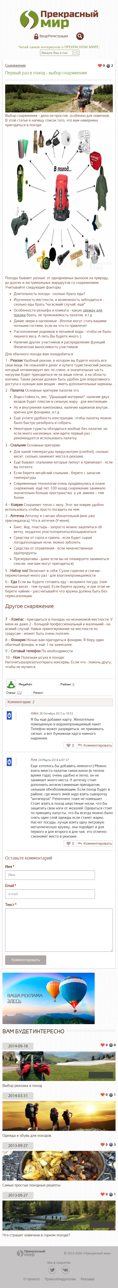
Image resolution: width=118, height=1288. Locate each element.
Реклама (87, 1279)
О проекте (32, 1279)
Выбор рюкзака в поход (59, 1069)
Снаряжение (15, 65)
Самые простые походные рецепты (59, 1169)
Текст (9, 905)
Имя (8, 867)
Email (9, 886)
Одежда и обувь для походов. (59, 1119)
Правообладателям (60, 1279)
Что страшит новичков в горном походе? (59, 1219)
